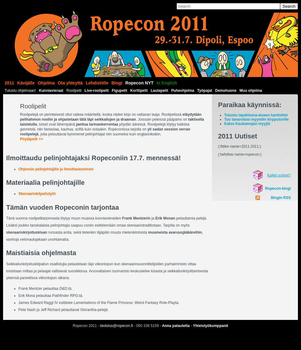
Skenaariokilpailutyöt (37, 194)
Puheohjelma (182, 90)
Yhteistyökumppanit (210, 326)
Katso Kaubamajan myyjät (247, 124)
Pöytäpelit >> (31, 139)
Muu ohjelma (251, 90)
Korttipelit (139, 90)
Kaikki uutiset (278, 175)
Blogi (116, 82)
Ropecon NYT (139, 82)
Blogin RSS (281, 198)
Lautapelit (159, 90)
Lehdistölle (97, 82)
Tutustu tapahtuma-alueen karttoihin (256, 115)
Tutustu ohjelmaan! (20, 90)
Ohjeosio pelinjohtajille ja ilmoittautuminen (56, 169)
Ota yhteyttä (70, 82)
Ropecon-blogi (278, 188)
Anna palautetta (176, 326)
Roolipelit (73, 90)
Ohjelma (46, 82)
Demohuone (226, 90)
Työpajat (204, 90)
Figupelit (119, 90)
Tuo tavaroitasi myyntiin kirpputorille (256, 119)
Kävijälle (26, 82)
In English (167, 82)
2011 (9, 82)
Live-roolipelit (96, 90)
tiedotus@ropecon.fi (116, 326)
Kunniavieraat (51, 90)
